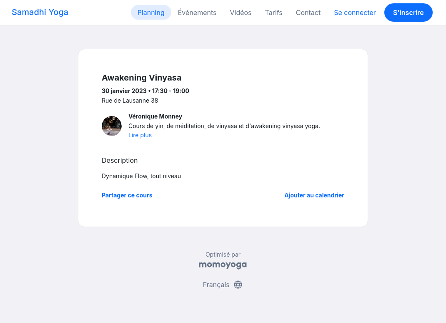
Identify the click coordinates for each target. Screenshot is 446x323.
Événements (197, 12)
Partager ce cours (127, 195)
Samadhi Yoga (40, 12)
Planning (151, 12)
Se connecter (355, 12)
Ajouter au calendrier (314, 195)
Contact (308, 12)
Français (223, 285)
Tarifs (274, 12)
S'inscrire (408, 12)
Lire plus (140, 135)
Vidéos (240, 12)
